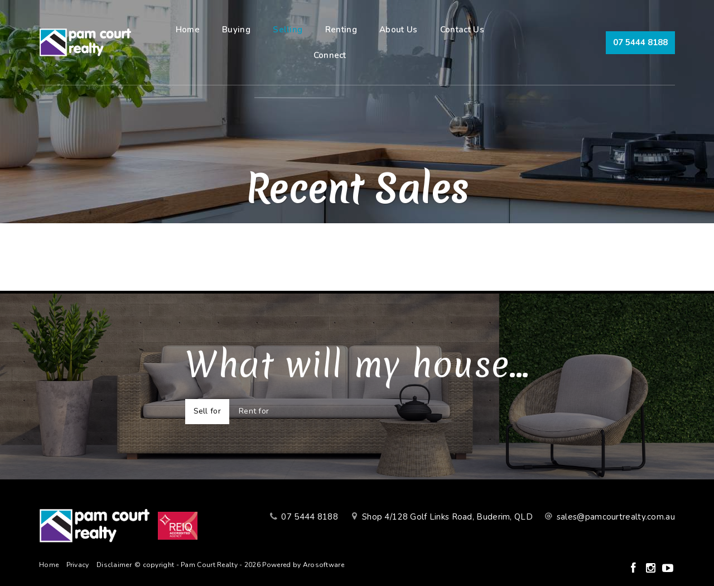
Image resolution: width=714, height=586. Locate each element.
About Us (398, 29)
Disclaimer (114, 564)
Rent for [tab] (254, 411)
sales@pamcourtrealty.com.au (616, 516)
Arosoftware (323, 564)
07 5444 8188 (640, 42)
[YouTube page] (667, 569)
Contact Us (462, 29)
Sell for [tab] (207, 411)
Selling (287, 29)
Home (188, 29)
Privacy (77, 564)
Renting (341, 29)
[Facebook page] (634, 569)
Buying (236, 29)
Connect (329, 55)
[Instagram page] (651, 569)
